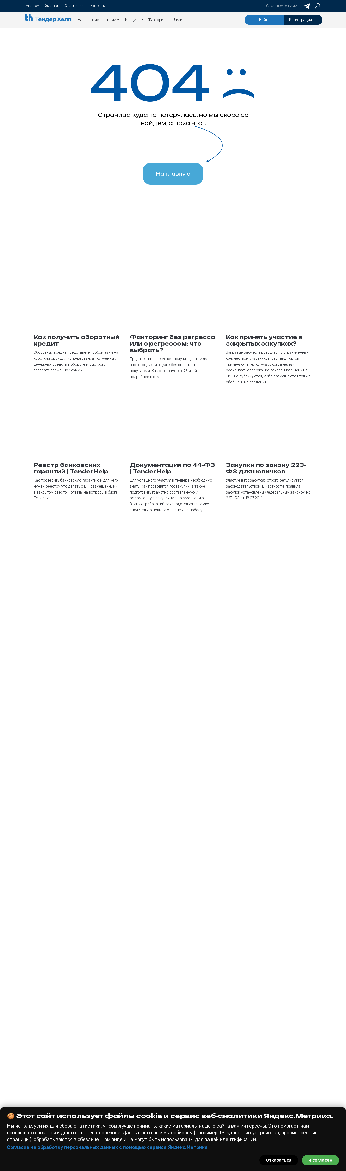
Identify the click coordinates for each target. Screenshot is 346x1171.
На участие (37, 1102)
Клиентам (170, 1073)
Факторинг (116, 1093)
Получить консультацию (243, 1003)
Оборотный (115, 1081)
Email (178, 841)
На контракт (116, 1073)
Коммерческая (40, 1095)
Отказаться (278, 1160)
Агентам (168, 1065)
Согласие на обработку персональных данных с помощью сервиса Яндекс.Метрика (107, 1147)
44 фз (30, 1073)
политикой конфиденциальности (207, 989)
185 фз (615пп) (40, 1088)
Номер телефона (188, 866)
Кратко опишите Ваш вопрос (200, 948)
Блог (163, 1096)
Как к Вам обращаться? (194, 891)
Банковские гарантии (52, 1065)
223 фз (32, 1081)
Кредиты (114, 1065)
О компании (172, 1089)
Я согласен (320, 1160)
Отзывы (167, 1104)
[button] (284, 1086)
